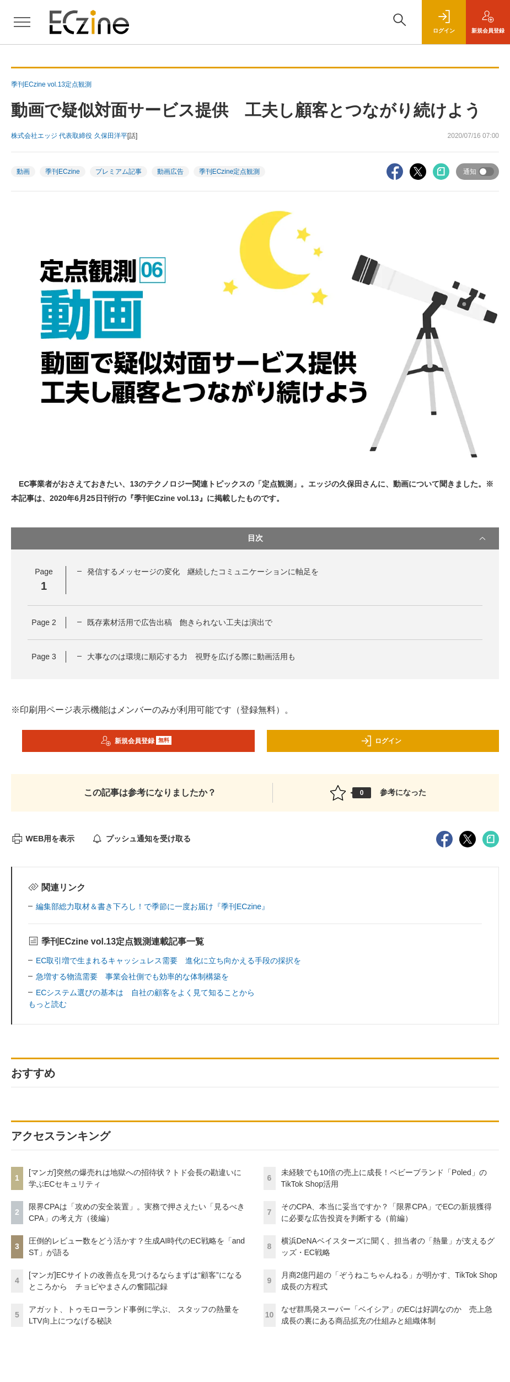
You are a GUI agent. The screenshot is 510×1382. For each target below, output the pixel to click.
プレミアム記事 (118, 171)
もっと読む (47, 1004)
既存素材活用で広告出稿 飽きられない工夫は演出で (179, 622)
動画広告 (170, 171)
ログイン (381, 740)
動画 (23, 171)
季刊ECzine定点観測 (229, 171)
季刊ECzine (62, 171)
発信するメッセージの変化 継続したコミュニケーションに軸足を (203, 571)
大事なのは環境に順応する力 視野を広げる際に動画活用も (191, 656)
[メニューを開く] (22, 22)
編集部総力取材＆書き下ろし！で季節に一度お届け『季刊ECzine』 (152, 906)
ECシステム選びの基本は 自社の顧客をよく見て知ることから (145, 992)
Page (43, 622)
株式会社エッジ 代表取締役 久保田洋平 (69, 136)
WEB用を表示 (42, 838)
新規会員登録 (135, 740)
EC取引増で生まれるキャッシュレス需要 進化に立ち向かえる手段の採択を (168, 960)
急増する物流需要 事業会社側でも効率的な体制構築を (132, 976)
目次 (368, 538)
